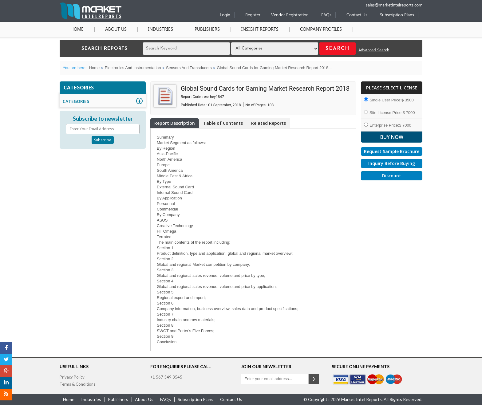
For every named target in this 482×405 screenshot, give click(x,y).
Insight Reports (260, 29)
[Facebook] (6, 348)
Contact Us (356, 15)
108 (270, 105)
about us (144, 399)
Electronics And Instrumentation (133, 67)
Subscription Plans (397, 15)
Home (77, 29)
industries (91, 399)
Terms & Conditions (77, 384)
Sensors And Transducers (189, 67)
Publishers (207, 29)
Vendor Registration (290, 15)
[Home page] (90, 18)
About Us (116, 29)
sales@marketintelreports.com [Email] (394, 5)
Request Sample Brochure (391, 151)
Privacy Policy (72, 377)
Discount (391, 176)
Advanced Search (373, 50)
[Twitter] (6, 359)
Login (225, 15)
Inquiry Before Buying (391, 163)
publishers (118, 399)
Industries (160, 29)
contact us (231, 399)
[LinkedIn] (6, 383)
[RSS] (6, 394)
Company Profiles (321, 29)
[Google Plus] (6, 371)
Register (252, 15)
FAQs (326, 15)
